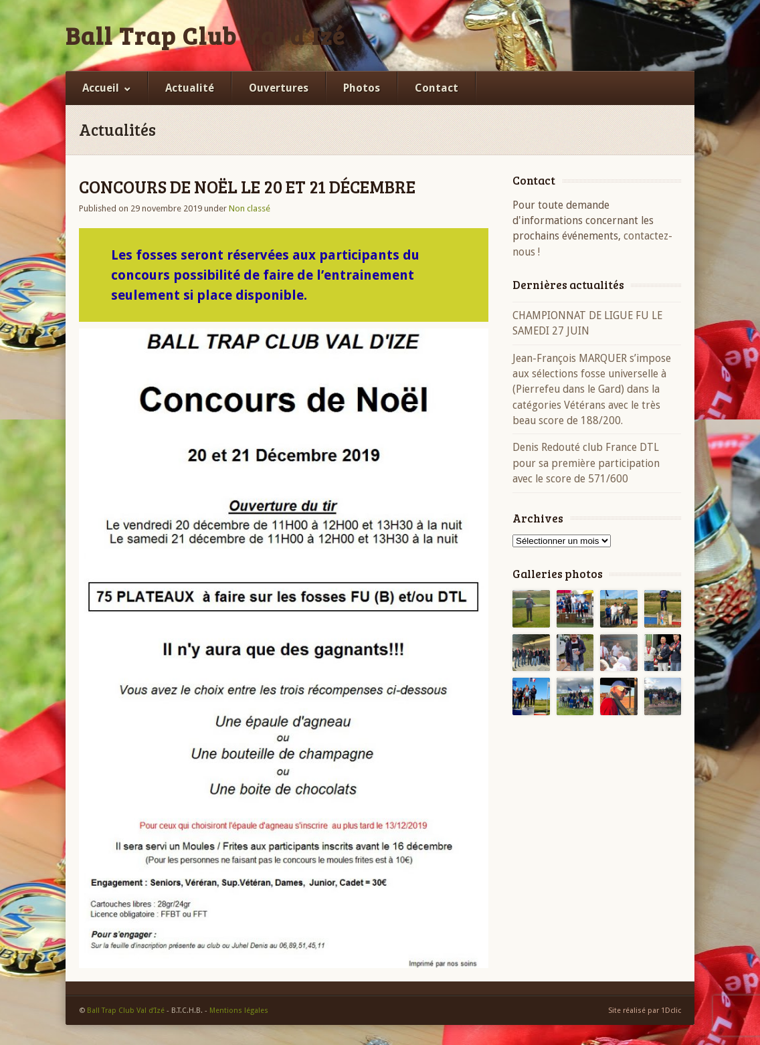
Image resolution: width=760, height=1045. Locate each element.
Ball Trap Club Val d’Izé (205, 35)
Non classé (249, 208)
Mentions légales (238, 1010)
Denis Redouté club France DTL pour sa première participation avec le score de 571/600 (586, 463)
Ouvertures (278, 88)
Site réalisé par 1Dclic (644, 1010)
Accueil (100, 88)
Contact (436, 88)
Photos (361, 88)
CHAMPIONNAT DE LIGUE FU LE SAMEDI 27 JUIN (587, 323)
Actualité (189, 88)
